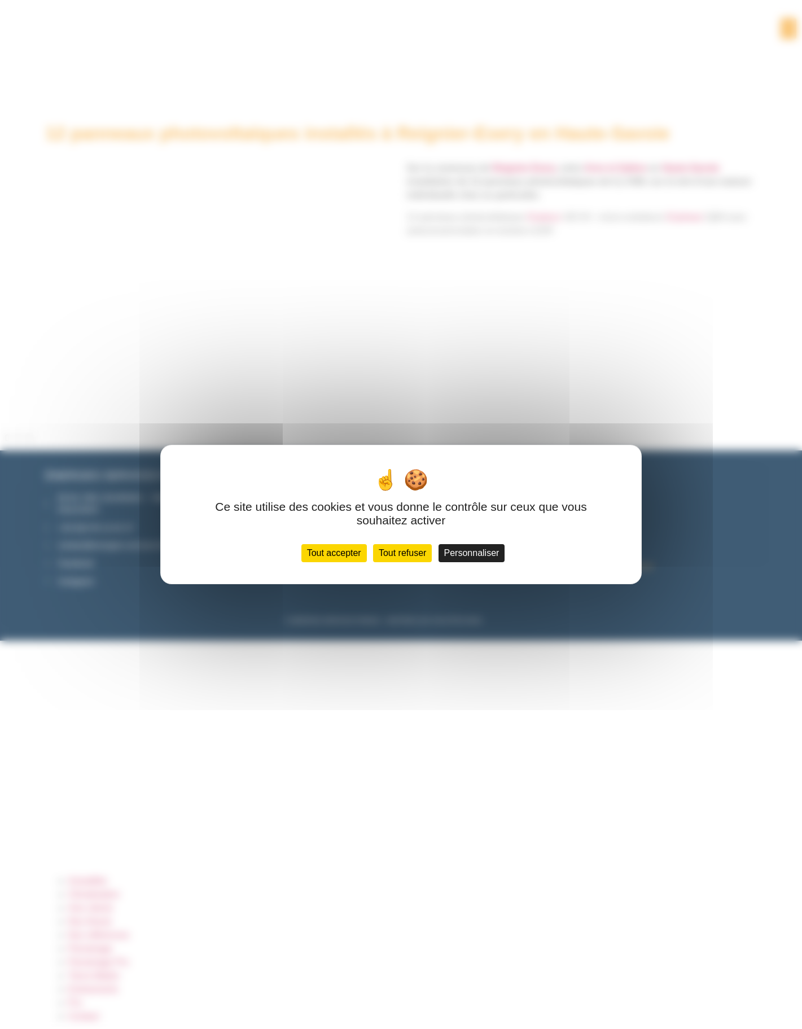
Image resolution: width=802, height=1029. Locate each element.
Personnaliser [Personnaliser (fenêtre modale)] (471, 553)
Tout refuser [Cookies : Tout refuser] (402, 553)
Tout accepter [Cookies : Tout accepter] (334, 553)
